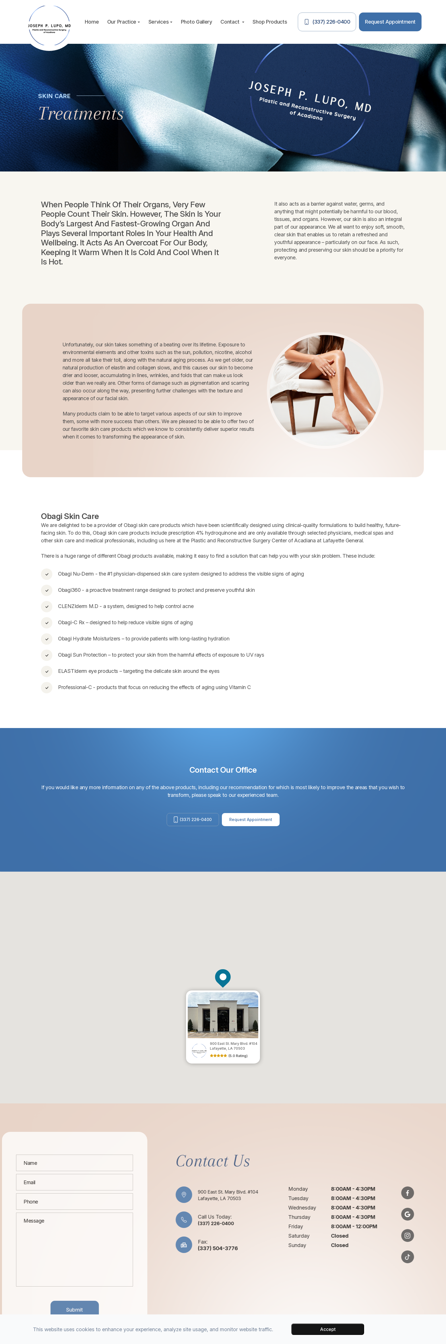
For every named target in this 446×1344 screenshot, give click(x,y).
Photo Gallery (196, 22)
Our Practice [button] (123, 22)
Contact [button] (232, 22)
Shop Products (270, 22)
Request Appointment (254, 822)
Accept (328, 1329)
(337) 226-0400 (190, 822)
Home (92, 22)
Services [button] (160, 22)
